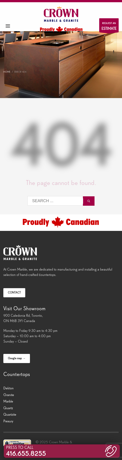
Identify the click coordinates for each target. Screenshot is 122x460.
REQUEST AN (109, 27)
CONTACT (14, 292)
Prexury (8, 421)
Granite (8, 395)
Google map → (16, 358)
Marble (8, 401)
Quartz (8, 408)
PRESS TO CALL (26, 451)
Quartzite (9, 414)
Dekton (8, 388)
